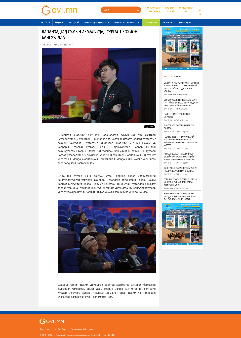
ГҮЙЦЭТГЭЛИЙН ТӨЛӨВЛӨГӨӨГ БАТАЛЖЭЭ (181, 117)
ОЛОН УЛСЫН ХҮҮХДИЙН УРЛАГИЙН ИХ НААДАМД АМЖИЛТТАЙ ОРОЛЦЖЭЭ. (181, 171)
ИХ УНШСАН (176, 76)
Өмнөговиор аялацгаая (126, 22)
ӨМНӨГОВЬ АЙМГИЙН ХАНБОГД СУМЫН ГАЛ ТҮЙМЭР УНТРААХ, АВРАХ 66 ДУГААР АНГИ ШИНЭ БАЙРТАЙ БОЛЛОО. (181, 104)
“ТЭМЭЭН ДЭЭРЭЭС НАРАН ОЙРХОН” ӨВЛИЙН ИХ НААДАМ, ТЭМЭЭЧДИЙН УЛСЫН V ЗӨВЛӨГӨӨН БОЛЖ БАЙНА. (181, 158)
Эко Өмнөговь (150, 22)
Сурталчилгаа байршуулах (82, 329)
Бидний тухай (46, 329)
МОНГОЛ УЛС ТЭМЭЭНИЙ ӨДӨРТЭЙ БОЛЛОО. (181, 128)
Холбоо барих (61, 329)
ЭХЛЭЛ (45, 22)
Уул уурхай (74, 22)
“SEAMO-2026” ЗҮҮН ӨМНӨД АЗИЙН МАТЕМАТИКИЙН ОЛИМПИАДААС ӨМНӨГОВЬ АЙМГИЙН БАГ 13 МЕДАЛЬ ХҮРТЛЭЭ (181, 142)
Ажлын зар (168, 22)
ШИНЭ (166, 76)
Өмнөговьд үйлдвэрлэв (97, 22)
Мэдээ (59, 22)
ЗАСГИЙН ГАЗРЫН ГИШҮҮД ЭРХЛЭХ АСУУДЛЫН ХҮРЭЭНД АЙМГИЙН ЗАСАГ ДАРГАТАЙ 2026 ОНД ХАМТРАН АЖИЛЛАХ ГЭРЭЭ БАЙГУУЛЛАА (181, 199)
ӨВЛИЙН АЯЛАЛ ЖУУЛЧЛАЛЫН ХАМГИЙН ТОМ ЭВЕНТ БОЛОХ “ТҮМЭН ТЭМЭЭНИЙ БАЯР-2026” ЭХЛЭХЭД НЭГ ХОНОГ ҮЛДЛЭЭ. (181, 88)
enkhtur (112, 335)
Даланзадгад (185, 22)
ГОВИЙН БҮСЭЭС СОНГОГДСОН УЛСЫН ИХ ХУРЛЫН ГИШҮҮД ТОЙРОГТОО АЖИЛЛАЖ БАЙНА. (181, 184)
